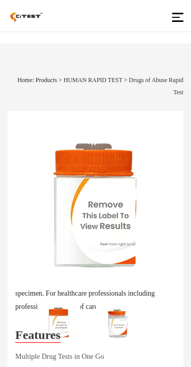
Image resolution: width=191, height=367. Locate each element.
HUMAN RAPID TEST (93, 80)
